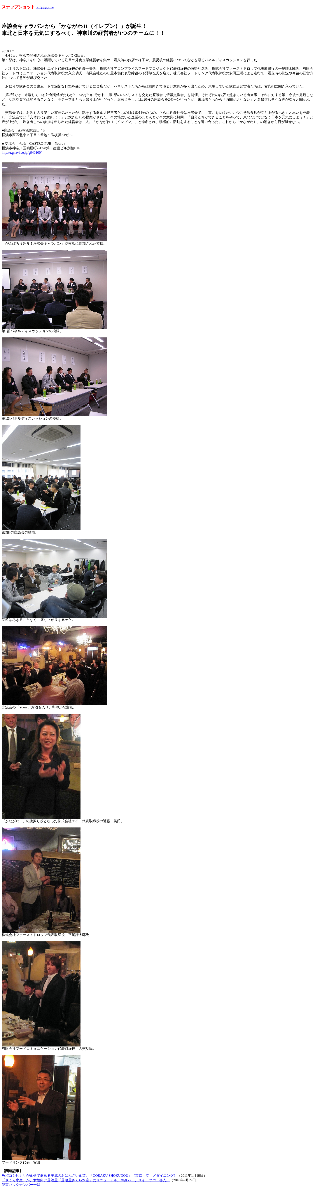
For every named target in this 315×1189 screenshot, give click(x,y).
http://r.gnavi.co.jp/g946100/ (22, 152)
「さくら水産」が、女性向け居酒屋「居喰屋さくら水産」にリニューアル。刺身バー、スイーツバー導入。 (86, 1180)
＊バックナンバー (45, 7)
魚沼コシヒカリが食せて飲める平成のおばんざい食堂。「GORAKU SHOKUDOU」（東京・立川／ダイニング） (89, 1175)
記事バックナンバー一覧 (21, 1185)
